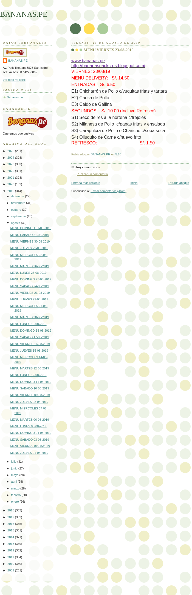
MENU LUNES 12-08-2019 (28, 375)
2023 (11, 164)
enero (15, 501)
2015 (11, 530)
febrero (16, 495)
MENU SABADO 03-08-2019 (29, 439)
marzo (15, 488)
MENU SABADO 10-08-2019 (29, 388)
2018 (11, 510)
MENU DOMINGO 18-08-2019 (30, 330)
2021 (11, 177)
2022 (11, 171)
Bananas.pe (15, 97)
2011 (11, 557)
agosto (16, 222)
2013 (11, 543)
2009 (11, 570)
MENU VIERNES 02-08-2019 (30, 446)
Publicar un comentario (92, 174)
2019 (11, 191)
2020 (11, 184)
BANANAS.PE (23, 14)
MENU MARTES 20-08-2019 (29, 317)
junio (14, 468)
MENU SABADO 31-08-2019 (29, 235)
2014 (11, 537)
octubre (16, 209)
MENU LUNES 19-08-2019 (28, 324)
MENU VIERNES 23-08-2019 (30, 292)
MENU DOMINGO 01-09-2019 (30, 228)
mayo (15, 475)
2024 (11, 157)
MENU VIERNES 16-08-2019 (30, 344)
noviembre (18, 202)
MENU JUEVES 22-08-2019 (29, 299)
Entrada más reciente (85, 182)
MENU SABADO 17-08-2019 (29, 337)
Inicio (134, 182)
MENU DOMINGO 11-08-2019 (30, 381)
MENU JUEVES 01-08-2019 (29, 452)
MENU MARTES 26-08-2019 (29, 266)
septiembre (19, 216)
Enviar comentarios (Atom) (108, 191)
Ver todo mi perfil (14, 79)
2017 (11, 517)
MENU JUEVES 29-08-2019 (29, 248)
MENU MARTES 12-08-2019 (29, 368)
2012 (11, 550)
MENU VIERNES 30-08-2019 (30, 241)
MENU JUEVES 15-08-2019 (29, 350)
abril (14, 481)
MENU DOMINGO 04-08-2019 (30, 432)
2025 (11, 151)
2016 (11, 523)
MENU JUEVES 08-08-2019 (29, 401)
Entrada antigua (178, 182)
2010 (11, 563)
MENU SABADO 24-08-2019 (29, 286)
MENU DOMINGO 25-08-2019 (30, 279)
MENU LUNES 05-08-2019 (28, 426)
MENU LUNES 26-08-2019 (28, 272)
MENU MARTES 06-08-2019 (29, 419)
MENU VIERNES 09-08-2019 (30, 395)
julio (14, 461)
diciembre (18, 196)
